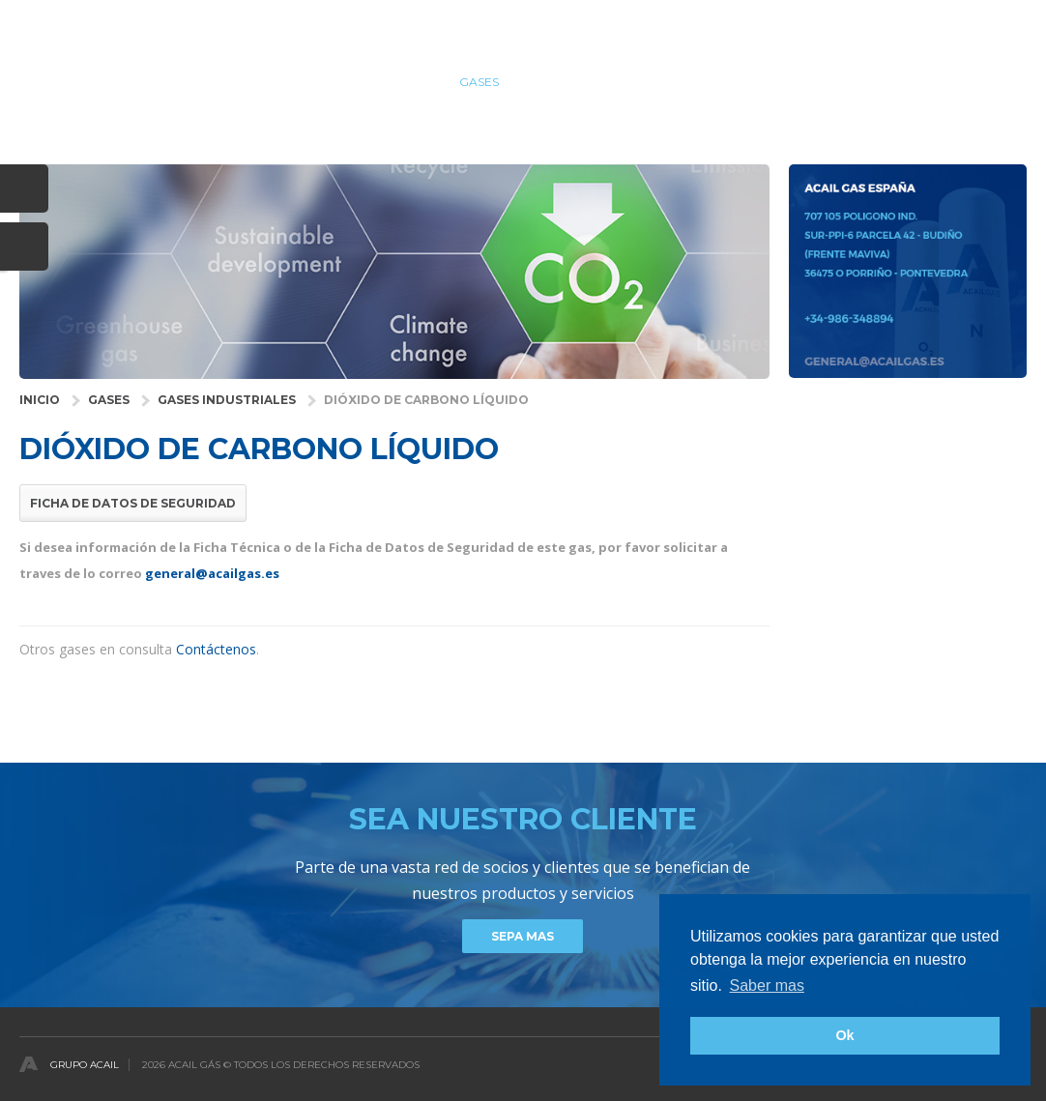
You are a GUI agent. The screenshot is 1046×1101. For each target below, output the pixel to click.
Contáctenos (216, 649)
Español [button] (1003, 22)
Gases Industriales (227, 399)
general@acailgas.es (212, 573)
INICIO (39, 399)
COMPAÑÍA (660, 81)
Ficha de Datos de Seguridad (133, 503)
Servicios (563, 81)
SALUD (406, 81)
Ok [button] (844, 1035)
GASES (479, 81)
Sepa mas (522, 936)
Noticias (889, 81)
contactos (988, 81)
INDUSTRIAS (317, 81)
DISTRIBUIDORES (777, 81)
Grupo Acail (84, 1064)
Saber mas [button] (767, 985)
